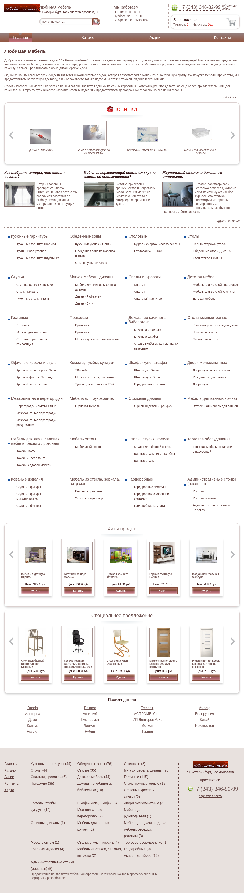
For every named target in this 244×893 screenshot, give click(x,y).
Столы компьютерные (207, 317)
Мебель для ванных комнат (212, 398)
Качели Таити (26, 451)
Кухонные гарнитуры (30, 236)
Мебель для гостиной (31, 332)
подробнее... (231, 97)
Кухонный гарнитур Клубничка (37, 258)
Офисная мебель (87, 406)
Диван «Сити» (85, 303)
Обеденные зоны (85, 236)
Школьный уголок (205, 332)
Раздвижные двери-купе (210, 377)
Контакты (222, 37)
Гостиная (22, 325)
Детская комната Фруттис (117, 576)
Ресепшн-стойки (204, 498)
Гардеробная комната (149, 384)
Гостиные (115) (136, 777)
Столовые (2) (134, 764)
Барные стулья (144, 460)
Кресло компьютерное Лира (36, 370)
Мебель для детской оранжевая (215, 284)
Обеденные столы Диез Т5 (212, 251)
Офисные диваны (145, 398)
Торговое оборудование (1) (146, 842)
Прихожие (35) (42, 783)
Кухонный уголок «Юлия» (93, 244)
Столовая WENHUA (148, 251)
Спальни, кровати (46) (49, 777)
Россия (32, 731)
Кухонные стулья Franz (32, 298)
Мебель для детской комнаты (214, 291)
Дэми (32, 720)
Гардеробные (141, 479)
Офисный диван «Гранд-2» (153, 406)
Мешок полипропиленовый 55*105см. (200, 152)
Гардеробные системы (150, 487)
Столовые (138, 236)
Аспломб (90, 714)
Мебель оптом (83, 439)
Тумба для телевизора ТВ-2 (94, 384)
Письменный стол (205, 339)
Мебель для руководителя (94, 398)
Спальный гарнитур (148, 298)
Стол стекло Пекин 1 (207, 258)
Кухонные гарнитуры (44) (51, 764)
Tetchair (147, 708)
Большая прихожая (88, 491)
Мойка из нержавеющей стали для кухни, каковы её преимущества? (120, 174)
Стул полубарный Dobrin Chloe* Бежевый (32, 663)
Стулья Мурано (27, 291)
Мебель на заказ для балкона (96, 377)
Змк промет (90, 720)
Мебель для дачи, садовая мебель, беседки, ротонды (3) (145, 829)
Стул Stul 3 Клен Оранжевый (117, 662)
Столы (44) (39, 770)
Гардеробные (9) (137, 849)
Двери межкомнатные (207, 362)
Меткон (147, 725)
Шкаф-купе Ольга (146, 370)
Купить (35, 590)
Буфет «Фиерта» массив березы (157, 244)
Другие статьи (228, 221)
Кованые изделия (27, 479)
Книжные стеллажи (147, 329)
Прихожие (79, 317)
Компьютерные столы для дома (215, 325)
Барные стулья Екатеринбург (155, 453)
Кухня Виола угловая (31, 251)
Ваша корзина (184, 20)
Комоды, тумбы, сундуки (92, 362)
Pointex (90, 708)
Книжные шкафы (146, 336)
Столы (193, 236)
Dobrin (32, 708)
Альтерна (32, 714)
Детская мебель (201, 277)
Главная (20, 37)
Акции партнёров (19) (141, 855)
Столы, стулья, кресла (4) (98, 842)
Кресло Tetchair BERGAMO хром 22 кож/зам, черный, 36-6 (78, 663)
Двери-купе (201, 384)
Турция (147, 731)
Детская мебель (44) (93, 777)
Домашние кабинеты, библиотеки (148, 319)
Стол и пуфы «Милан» (91, 263)
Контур (32, 725)
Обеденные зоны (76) (94, 764)
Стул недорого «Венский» (34, 284)
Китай (204, 720)
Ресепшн (199, 491)
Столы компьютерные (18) (145, 783)
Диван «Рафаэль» (88, 296)
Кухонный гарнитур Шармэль (36, 244)
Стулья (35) (86, 770)
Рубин (90, 731)
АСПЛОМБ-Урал (147, 714)
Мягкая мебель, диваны (91, 277)
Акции (154, 37)
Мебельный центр (88, 446)
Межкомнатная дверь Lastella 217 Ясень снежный (206, 663)
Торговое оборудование (209, 439)
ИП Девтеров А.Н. (147, 720)
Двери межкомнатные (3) (144, 803)
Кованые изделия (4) (47, 849)
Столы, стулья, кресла (149, 439)
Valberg (204, 708)
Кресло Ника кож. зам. (32, 384)
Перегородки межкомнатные (36, 406)
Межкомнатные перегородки (37, 398)
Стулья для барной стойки (152, 446)
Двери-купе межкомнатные (212, 370)
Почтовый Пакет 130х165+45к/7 (147, 150)
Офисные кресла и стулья (35, 362)
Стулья (17, 277)
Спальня (140, 284)
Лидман (90, 725)
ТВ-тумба (82, 370)
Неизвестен (204, 725)
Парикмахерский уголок (209, 244)
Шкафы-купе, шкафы (148, 362)
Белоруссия (204, 714)
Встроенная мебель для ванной (215, 406)
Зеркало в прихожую (89, 498)
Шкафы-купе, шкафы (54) (98, 803)
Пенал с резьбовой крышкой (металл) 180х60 (94, 152)
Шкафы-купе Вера (147, 377)
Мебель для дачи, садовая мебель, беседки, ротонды (35, 441)
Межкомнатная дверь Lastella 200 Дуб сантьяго (163, 663)
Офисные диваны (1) (48, 823)
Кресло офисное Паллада (34, 377)
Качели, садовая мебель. (34, 465)
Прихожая (82, 325)
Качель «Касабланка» (31, 458)
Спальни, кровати (145, 277)
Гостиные (19, 317)
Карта (9, 790)
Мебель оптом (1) (45, 842)
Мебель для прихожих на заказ (97, 339)
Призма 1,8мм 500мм (40, 150)
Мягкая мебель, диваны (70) (147, 770)
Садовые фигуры (28, 487)
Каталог (89, 37)
